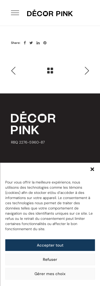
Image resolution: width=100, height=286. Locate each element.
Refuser (50, 259)
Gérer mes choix (50, 273)
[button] (92, 169)
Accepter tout (50, 245)
